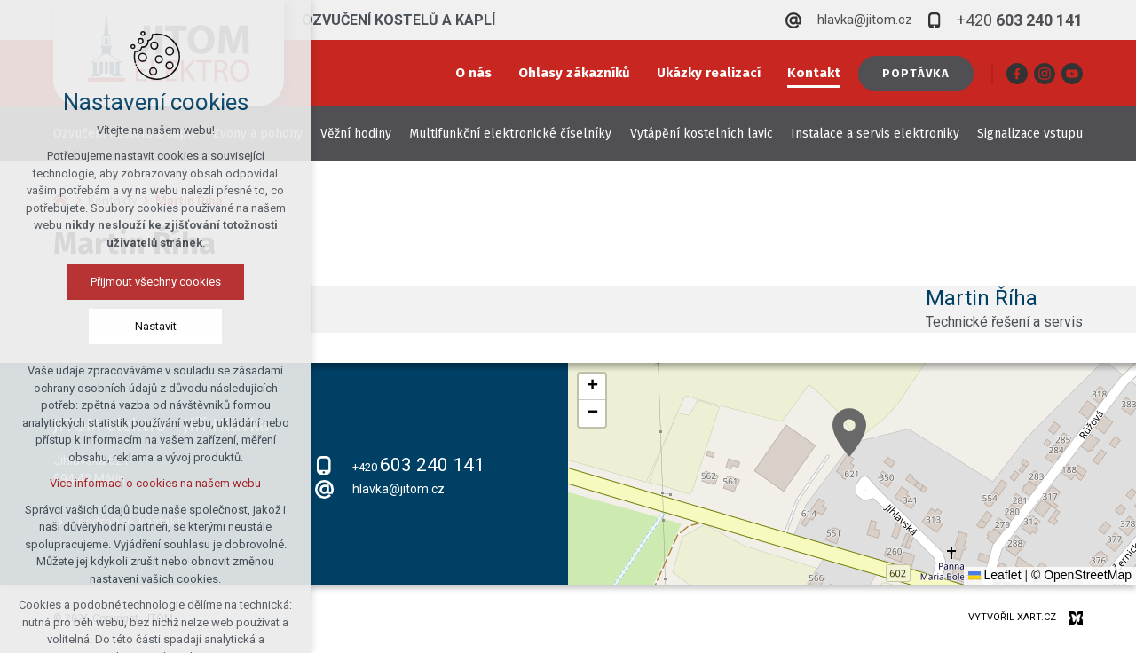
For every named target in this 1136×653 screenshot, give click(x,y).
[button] (849, 432)
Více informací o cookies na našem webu (155, 483)
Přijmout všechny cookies (156, 281)
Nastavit (156, 326)
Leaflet (995, 575)
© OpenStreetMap (1081, 575)
